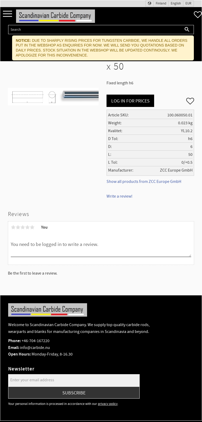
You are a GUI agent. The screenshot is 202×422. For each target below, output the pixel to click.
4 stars (27, 227)
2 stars (18, 227)
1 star (13, 227)
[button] (7, 14)
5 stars (32, 227)
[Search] (187, 29)
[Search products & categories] (94, 29)
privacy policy (108, 404)
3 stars (22, 227)
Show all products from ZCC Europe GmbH (144, 181)
